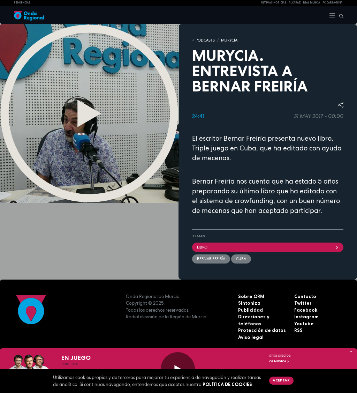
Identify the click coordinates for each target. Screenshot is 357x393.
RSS (298, 330)
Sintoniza (249, 303)
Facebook (305, 310)
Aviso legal (251, 337)
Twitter (303, 303)
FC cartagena (332, 2)
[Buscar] (339, 15)
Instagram (306, 316)
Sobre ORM (251, 296)
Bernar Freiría (211, 258)
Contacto (305, 296)
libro (268, 247)
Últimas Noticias (273, 2)
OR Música (279, 361)
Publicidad (250, 310)
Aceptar (281, 380)
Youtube (304, 323)
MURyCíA (229, 40)
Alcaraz (295, 2)
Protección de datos (262, 330)
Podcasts (205, 40)
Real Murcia (311, 2)
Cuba (241, 258)
